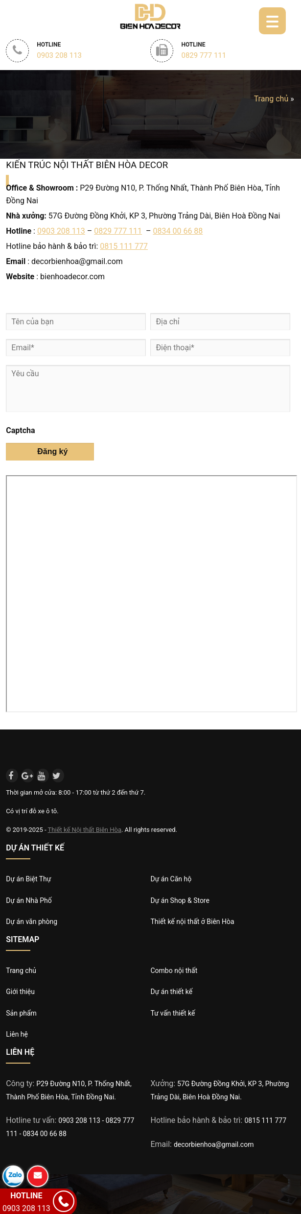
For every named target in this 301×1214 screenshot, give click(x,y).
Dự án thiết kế (171, 991)
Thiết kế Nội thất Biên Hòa (84, 829)
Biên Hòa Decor (149, 16)
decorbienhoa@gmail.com (214, 1144)
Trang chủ (271, 98)
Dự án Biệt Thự (28, 879)
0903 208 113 (61, 231)
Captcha (20, 430)
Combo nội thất (173, 970)
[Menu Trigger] (272, 20)
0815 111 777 (124, 246)
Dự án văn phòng (31, 921)
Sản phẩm (21, 1013)
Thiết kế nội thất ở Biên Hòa (192, 921)
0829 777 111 (118, 231)
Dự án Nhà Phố (28, 900)
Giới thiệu (20, 991)
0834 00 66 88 (178, 231)
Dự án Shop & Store (179, 900)
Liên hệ (17, 1034)
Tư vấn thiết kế (172, 1013)
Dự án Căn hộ (170, 879)
